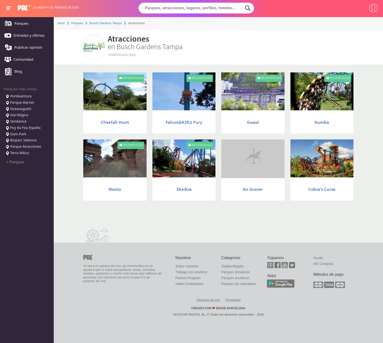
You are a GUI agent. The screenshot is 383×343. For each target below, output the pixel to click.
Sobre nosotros (187, 266)
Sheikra (184, 189)
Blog (12, 72)
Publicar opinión (22, 48)
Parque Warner (20, 103)
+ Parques (15, 162)
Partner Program (188, 278)
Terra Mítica (17, 153)
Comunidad (17, 60)
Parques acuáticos (235, 278)
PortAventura (19, 96)
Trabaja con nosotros (191, 272)
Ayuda (318, 258)
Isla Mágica (17, 115)
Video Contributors (189, 284)
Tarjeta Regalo (232, 266)
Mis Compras (323, 264)
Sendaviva (16, 122)
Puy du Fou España (23, 128)
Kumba (322, 122)
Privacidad (233, 300)
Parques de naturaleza (238, 284)
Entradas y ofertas (23, 36)
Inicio (61, 23)
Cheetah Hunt (115, 122)
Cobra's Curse (322, 189)
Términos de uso (208, 300)
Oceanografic (19, 109)
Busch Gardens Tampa (105, 23)
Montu (114, 189)
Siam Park (16, 134)
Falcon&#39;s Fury (184, 122)
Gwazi (253, 122)
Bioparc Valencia (21, 140)
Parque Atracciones (23, 147)
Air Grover (253, 189)
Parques (15, 24)
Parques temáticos (235, 272)
